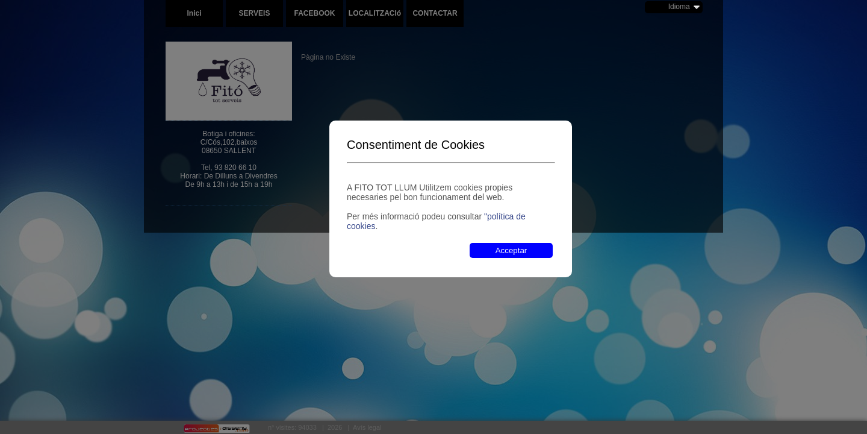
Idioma (679, 6)
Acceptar (511, 250)
